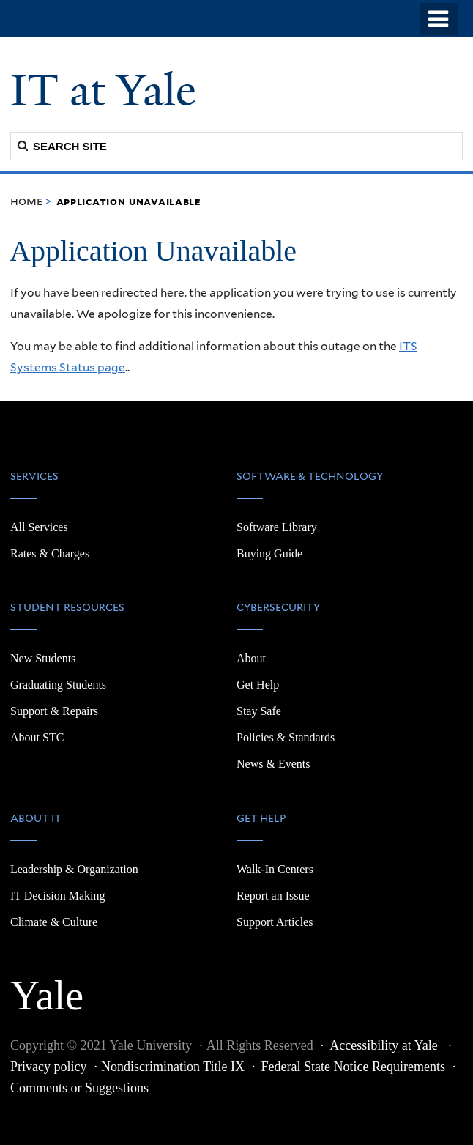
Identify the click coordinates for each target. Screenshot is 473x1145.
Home (26, 201)
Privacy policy (48, 1066)
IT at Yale (103, 90)
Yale (46, 987)
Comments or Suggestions (79, 1088)
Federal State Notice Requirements (353, 1066)
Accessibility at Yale (385, 1045)
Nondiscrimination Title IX (173, 1066)
